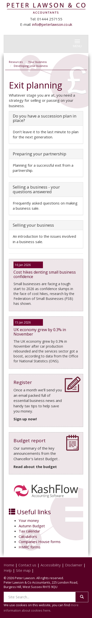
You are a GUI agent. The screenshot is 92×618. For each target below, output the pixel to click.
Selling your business (33, 225)
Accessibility (50, 564)
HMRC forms (29, 546)
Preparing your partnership (39, 154)
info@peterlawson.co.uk (52, 24)
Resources (16, 62)
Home (9, 564)
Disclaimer (73, 564)
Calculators (28, 536)
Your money (29, 520)
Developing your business (31, 66)
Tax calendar (29, 531)
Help (8, 570)
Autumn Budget (32, 525)
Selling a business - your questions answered (36, 189)
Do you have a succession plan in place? (44, 118)
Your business (37, 62)
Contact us (27, 564)
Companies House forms (40, 541)
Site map (23, 570)
